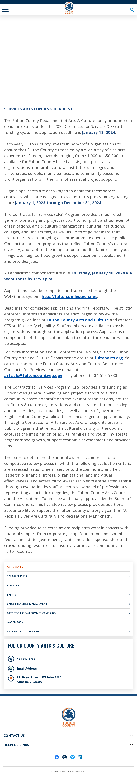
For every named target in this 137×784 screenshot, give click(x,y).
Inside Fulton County (40, 79)
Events (12, 594)
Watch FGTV (15, 622)
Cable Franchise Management (27, 603)
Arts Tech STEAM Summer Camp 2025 (31, 613)
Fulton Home (12, 79)
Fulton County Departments (77, 79)
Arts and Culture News (23, 631)
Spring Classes (17, 576)
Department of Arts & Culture (23, 85)
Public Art (14, 585)
